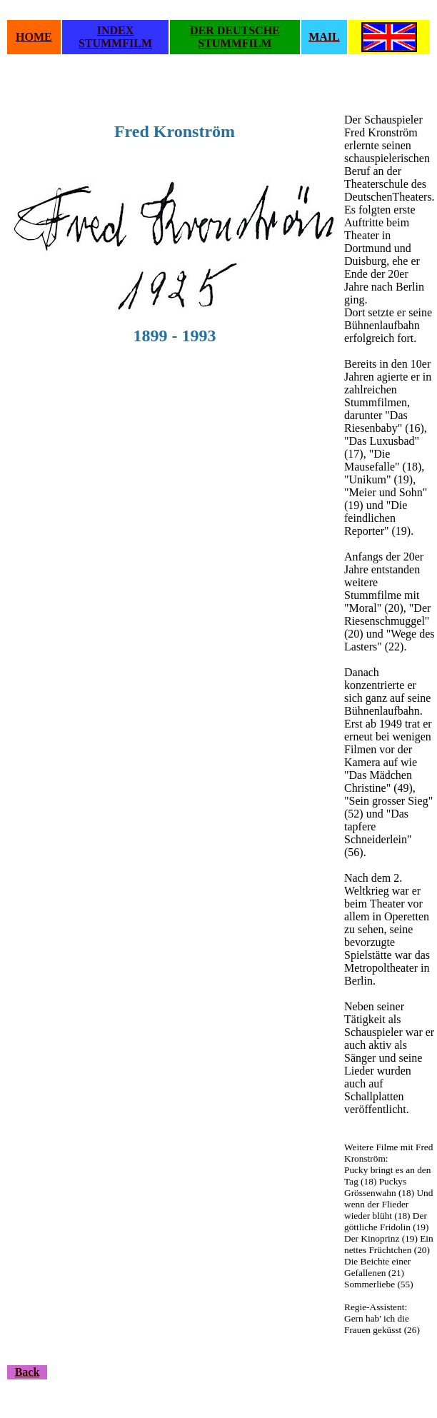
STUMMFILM (115, 43)
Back (27, 1372)
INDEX (115, 30)
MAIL (324, 37)
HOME (34, 37)
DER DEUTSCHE (235, 30)
